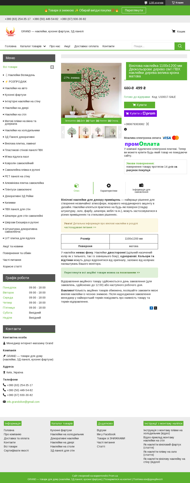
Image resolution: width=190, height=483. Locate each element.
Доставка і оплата (86, 46)
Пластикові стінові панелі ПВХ (24, 150)
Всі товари (10, 66)
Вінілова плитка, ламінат (20, 143)
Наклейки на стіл (15, 114)
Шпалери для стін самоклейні (24, 215)
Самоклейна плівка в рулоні (22, 169)
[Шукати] (179, 46)
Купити (142, 105)
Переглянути (134, 10)
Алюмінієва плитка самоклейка (24, 182)
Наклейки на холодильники (22, 130)
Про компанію (12, 434)
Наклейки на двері (16, 107)
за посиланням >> (128, 272)
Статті (101, 446)
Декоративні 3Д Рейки (19, 196)
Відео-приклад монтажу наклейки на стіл (158, 439)
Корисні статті (12, 266)
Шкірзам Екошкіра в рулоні (22, 222)
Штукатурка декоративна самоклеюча (21, 230)
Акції (67, 46)
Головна (10, 46)
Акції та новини (13, 246)
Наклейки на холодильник (67, 434)
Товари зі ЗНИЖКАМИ (111, 438)
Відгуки (101, 430)
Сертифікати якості (16, 450)
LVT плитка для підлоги (20, 238)
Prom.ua (113, 475)
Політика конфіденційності (148, 479)
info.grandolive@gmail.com (23, 401)
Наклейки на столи (62, 446)
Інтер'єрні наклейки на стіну (23, 101)
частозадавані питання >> (80, 227)
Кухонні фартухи (15, 94)
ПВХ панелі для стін (17, 209)
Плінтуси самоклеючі (18, 189)
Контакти (108, 46)
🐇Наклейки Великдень (20, 75)
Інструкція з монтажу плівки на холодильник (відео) (162, 432)
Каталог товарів (30, 46)
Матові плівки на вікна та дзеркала (20, 122)
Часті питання (12, 259)
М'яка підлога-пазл (17, 156)
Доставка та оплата (16, 438)
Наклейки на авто (16, 88)
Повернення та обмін (17, 253)
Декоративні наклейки (64, 438)
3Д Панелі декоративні (20, 136)
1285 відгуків (156, 2)
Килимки (10, 202)
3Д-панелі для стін (62, 450)
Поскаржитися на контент (117, 479)
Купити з (142, 113)
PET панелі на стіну (17, 176)
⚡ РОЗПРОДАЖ (16, 81)
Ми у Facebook (106, 434)
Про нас (55, 46)
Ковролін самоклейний (19, 163)
